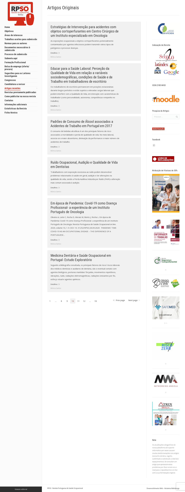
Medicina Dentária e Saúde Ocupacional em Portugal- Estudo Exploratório (81, 257)
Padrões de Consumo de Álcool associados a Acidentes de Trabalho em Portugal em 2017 (82, 123)
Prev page (120, 300)
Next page (133, 300)
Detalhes (54, 53)
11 (78, 301)
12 (84, 301)
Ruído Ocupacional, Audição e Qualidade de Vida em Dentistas (84, 164)
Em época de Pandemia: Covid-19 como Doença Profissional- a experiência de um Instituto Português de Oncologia (84, 207)
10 (73, 301)
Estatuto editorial (21, 489)
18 (95, 301)
